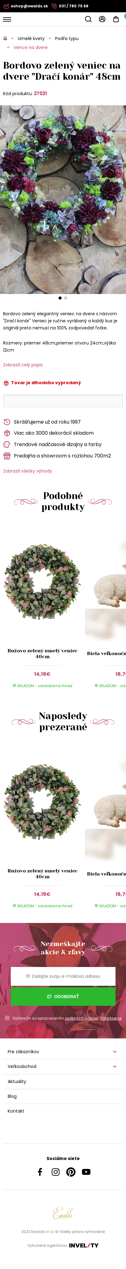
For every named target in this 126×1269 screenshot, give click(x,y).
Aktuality (17, 1081)
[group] (44, 609)
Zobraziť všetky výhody (27, 471)
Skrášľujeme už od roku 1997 (42, 422)
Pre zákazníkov (23, 1052)
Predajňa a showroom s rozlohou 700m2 (57, 456)
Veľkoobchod (22, 1066)
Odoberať (63, 996)
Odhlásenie (110, 1018)
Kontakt (16, 1111)
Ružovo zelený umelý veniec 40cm (42, 653)
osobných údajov (81, 1018)
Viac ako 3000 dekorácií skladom (48, 433)
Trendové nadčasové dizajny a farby (52, 445)
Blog (12, 1096)
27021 (40, 93)
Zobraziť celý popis (23, 365)
